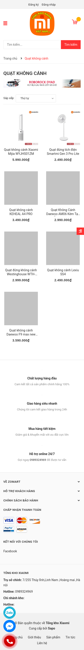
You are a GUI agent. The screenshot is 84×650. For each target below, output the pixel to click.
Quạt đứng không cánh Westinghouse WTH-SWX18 (21, 274)
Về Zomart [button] (42, 482)
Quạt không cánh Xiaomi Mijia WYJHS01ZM (21, 151)
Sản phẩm (53, 637)
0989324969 (38, 460)
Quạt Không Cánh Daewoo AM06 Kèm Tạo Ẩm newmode (63, 214)
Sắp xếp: (8, 98)
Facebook (10, 551)
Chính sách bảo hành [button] (42, 500)
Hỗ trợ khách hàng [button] (42, 491)
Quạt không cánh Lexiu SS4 (63, 272)
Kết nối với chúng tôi (20, 541)
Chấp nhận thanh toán (22, 509)
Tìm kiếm (70, 44)
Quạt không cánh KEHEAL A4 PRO (21, 212)
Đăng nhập (49, 4)
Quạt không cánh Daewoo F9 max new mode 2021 (20, 334)
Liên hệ (42, 643)
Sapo (51, 628)
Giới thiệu (34, 637)
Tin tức (70, 637)
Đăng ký (33, 4)
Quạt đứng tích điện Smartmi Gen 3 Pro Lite (63, 151)
